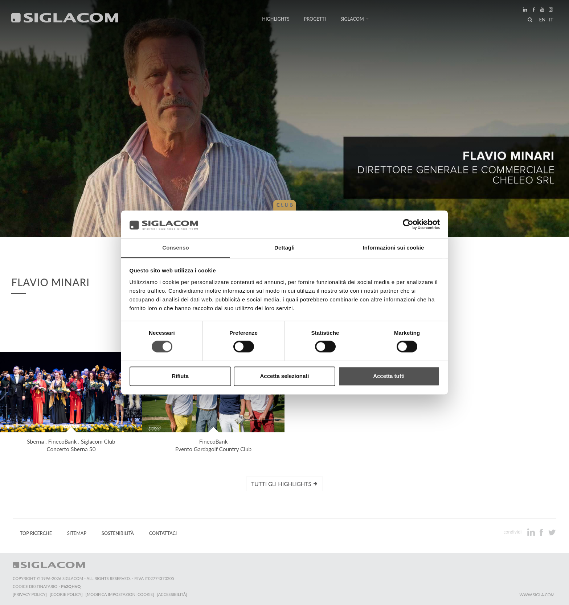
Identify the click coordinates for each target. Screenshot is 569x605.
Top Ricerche (36, 533)
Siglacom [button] (354, 19)
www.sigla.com (536, 594)
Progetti (315, 19)
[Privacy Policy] (30, 594)
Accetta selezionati (284, 376)
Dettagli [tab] (284, 247)
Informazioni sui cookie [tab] (393, 247)
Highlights (275, 19)
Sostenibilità (118, 533)
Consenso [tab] (175, 247)
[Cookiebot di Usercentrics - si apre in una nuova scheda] (408, 224)
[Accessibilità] (172, 594)
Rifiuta (180, 376)
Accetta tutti (389, 376)
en (542, 19)
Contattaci (163, 533)
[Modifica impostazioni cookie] (120, 594)
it (551, 19)
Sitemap (76, 533)
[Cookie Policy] (66, 594)
